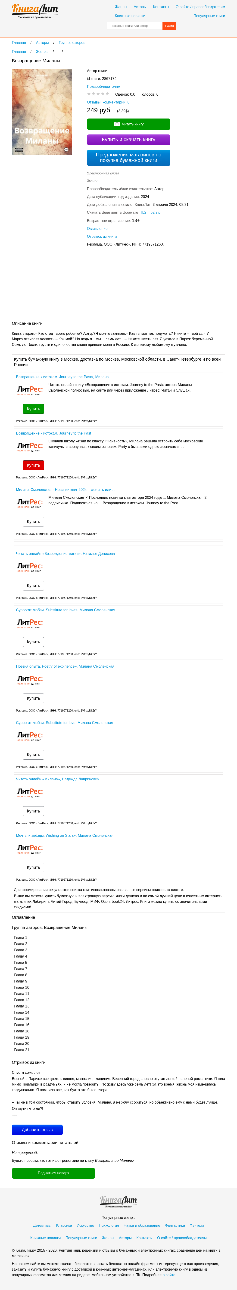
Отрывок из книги (102, 236)
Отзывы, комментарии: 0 (108, 102)
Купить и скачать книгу (128, 139)
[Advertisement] (96, 285)
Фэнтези (197, 1225)
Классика (64, 1225)
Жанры (121, 7)
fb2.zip (155, 212)
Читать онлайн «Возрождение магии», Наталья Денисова (65, 554)
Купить (33, 409)
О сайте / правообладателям (200, 7)
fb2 (143, 212)
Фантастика (175, 1225)
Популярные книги (209, 16)
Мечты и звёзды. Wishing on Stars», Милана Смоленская (64, 835)
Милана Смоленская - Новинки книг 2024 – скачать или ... (65, 490)
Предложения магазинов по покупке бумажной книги (128, 157)
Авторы (140, 7)
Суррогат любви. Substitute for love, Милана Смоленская (64, 723)
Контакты (161, 7)
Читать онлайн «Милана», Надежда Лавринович (57, 779)
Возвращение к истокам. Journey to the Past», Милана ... (64, 377)
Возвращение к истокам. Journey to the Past (53, 433)
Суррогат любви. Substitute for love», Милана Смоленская (65, 610)
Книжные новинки (130, 16)
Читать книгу (133, 124)
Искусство (85, 1225)
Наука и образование (142, 1225)
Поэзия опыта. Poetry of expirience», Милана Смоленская (65, 666)
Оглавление (97, 229)
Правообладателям (104, 86)
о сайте (168, 1275)
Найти (169, 26)
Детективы (42, 1225)
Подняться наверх (53, 1173)
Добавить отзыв (37, 1129)
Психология (109, 1225)
